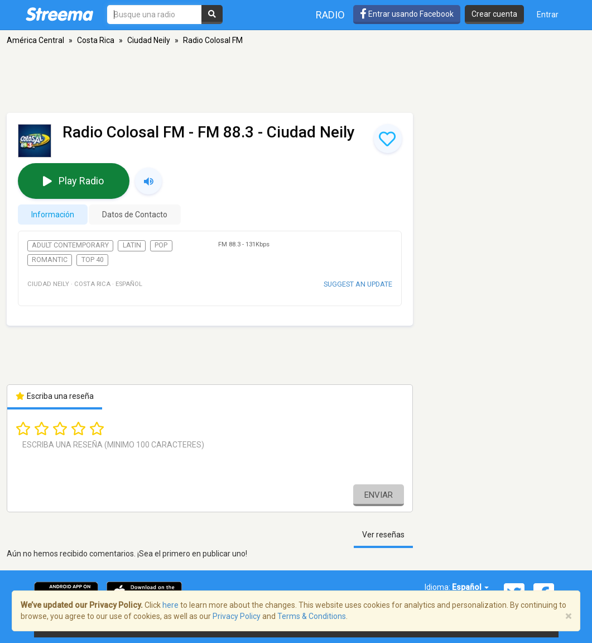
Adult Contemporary (70, 245)
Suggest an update (358, 284)
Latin (132, 245)
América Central (35, 40)
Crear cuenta (494, 13)
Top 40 (92, 260)
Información (52, 214)
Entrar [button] (548, 14)
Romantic (50, 260)
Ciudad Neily (148, 40)
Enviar (378, 495)
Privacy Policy (237, 616)
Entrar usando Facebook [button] (407, 13)
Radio (330, 15)
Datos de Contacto (134, 214)
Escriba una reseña (55, 396)
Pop (161, 245)
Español (470, 587)
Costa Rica (95, 40)
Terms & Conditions (311, 616)
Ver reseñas (383, 534)
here (170, 605)
